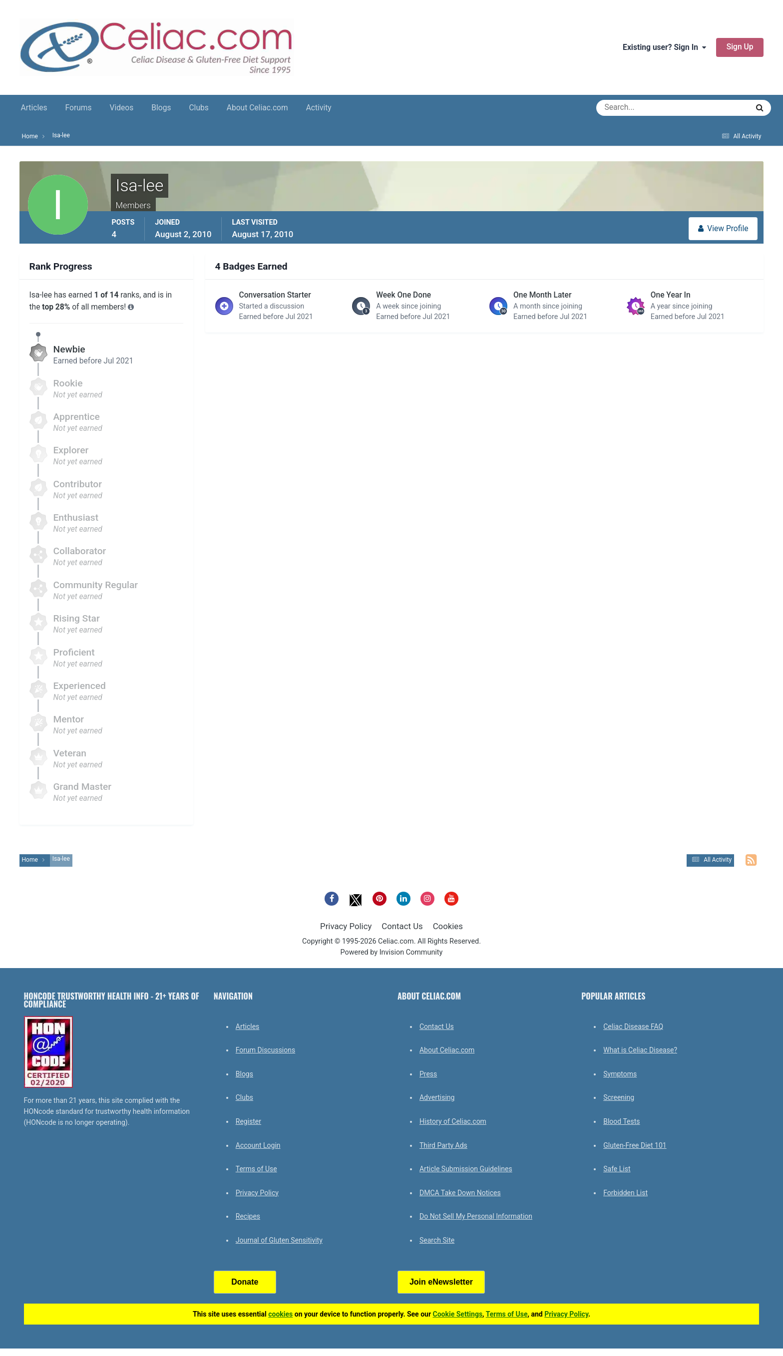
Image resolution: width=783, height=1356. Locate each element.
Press (428, 1074)
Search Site (436, 1240)
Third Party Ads (443, 1145)
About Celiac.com (257, 107)
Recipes (248, 1216)
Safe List (616, 1169)
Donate (244, 1282)
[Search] (636, 108)
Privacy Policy (346, 926)
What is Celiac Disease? (640, 1050)
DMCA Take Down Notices (460, 1193)
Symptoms (620, 1074)
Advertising (436, 1097)
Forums (78, 107)
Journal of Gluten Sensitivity (279, 1240)
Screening (618, 1097)
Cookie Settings (458, 1314)
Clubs (198, 107)
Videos (122, 107)
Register (248, 1121)
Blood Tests (621, 1121)
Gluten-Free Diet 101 (634, 1145)
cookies (280, 1314)
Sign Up (740, 46)
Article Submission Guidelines (465, 1169)
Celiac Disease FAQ (633, 1026)
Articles (34, 107)
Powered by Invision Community (392, 952)
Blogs (161, 107)
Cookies (448, 926)
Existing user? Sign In (664, 47)
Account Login (258, 1145)
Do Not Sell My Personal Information (475, 1216)
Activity (319, 107)
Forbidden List (625, 1193)
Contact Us (402, 926)
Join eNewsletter (441, 1282)
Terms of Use (256, 1169)
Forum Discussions (265, 1050)
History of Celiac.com (452, 1121)
